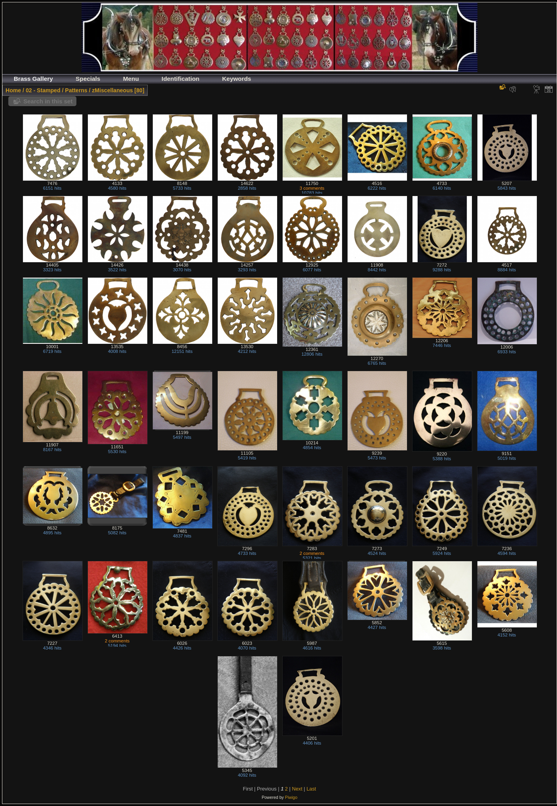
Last (311, 789)
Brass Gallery (33, 78)
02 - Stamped (43, 90)
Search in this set (47, 101)
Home (13, 90)
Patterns (76, 90)
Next (297, 789)
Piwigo (291, 797)
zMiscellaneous (112, 90)
